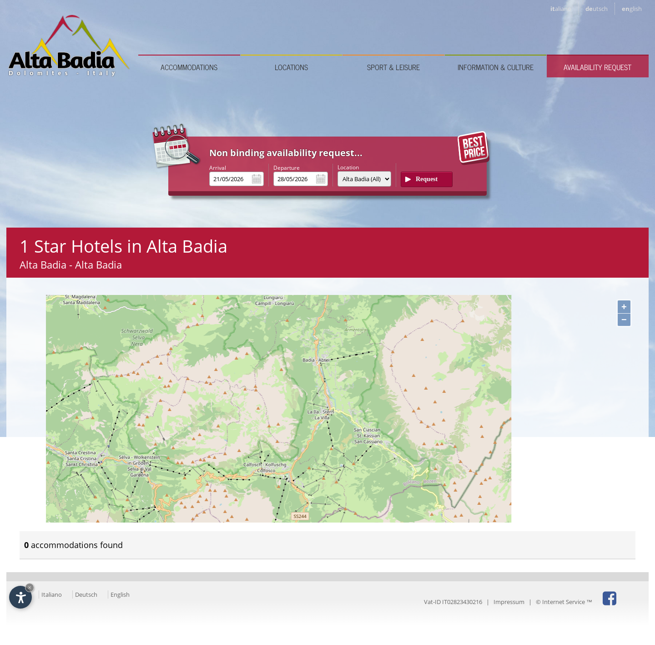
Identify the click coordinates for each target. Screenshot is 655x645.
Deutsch (86, 594)
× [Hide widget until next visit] (29, 587)
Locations (291, 67)
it (560, 9)
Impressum (509, 602)
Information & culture (496, 67)
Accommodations (189, 67)
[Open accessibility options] (20, 597)
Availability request (597, 67)
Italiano (51, 594)
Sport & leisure (393, 67)
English (120, 594)
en (632, 9)
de (596, 9)
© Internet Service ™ (564, 602)
